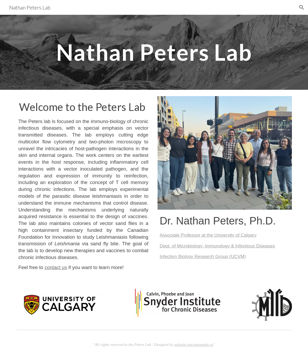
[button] (301, 7)
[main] (154, 52)
